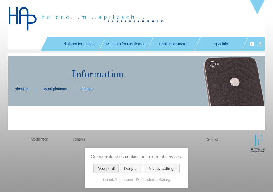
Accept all (106, 168)
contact (87, 89)
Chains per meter (173, 44)
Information (39, 139)
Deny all (131, 168)
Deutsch (212, 139)
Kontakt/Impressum (118, 180)
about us (22, 89)
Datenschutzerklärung (153, 180)
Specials (221, 44)
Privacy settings (162, 168)
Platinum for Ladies (78, 44)
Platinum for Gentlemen (125, 44)
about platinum (55, 89)
